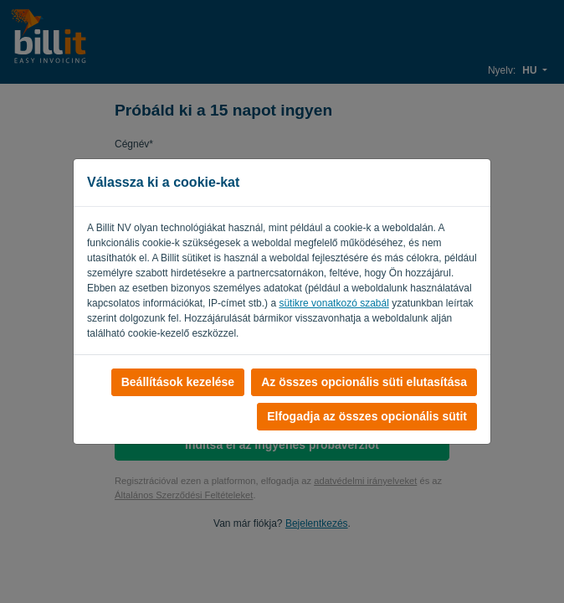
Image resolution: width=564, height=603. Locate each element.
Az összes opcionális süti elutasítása (364, 382)
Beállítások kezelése (177, 382)
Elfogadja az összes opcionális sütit (367, 416)
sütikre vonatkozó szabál (333, 303)
